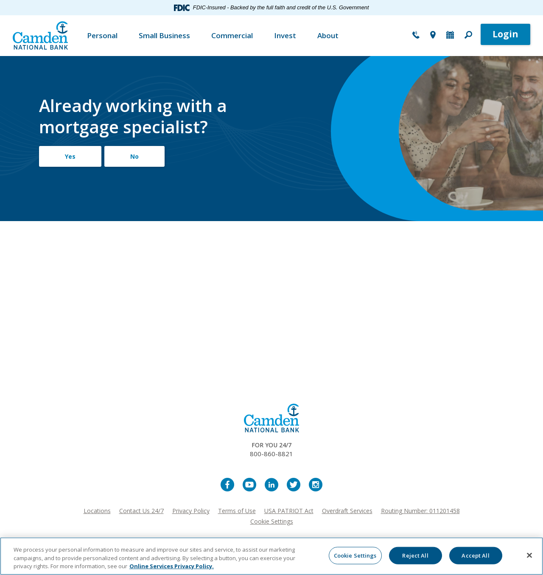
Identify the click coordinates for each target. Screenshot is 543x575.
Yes (70, 156)
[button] (468, 36)
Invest (285, 35)
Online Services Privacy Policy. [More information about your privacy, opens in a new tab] (171, 566)
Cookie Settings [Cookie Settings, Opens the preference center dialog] (355, 555)
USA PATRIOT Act (288, 511)
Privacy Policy (191, 511)
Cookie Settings (271, 521)
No (134, 156)
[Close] (529, 555)
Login (505, 34)
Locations (97, 511)
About (328, 35)
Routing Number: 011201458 (420, 511)
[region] (271, 556)
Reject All (415, 555)
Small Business (164, 35)
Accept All (475, 555)
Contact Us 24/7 (141, 511)
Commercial (232, 35)
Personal (102, 35)
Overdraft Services (347, 511)
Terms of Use (237, 511)
